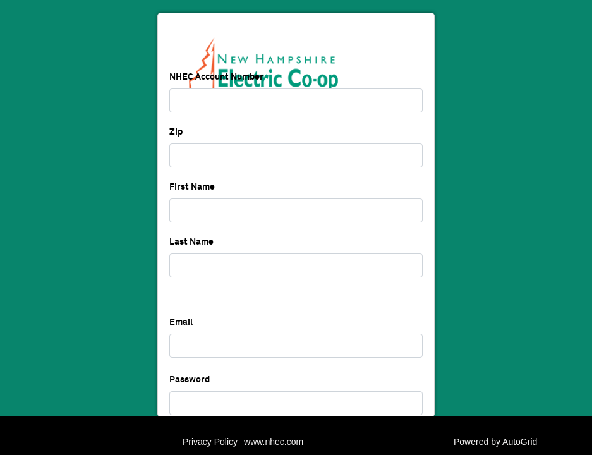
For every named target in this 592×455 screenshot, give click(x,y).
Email (181, 342)
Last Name (191, 262)
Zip (176, 152)
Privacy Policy (210, 442)
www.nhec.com (273, 442)
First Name (192, 207)
